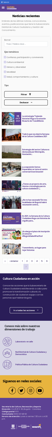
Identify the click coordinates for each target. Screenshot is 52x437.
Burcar (7, 40)
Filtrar (24, 94)
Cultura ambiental (15, 62)
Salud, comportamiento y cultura (22, 76)
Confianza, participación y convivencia (25, 57)
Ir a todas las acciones (24, 310)
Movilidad (11, 72)
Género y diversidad (16, 67)
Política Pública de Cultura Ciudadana (25, 364)
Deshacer (24, 102)
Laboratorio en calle (18, 341)
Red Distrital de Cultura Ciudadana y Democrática (24, 353)
